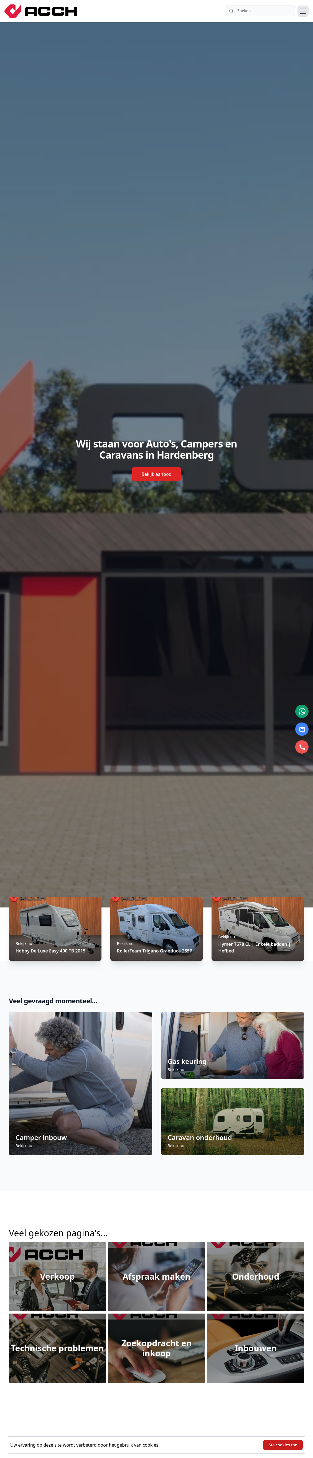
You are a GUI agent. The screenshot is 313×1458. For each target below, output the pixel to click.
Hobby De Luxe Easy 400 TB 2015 (50, 951)
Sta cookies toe (283, 1444)
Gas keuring (187, 1061)
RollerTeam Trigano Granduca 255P (154, 951)
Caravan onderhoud (200, 1137)
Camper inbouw (41, 1137)
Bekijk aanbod (156, 474)
